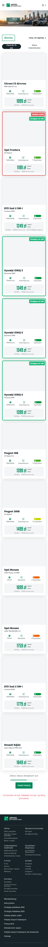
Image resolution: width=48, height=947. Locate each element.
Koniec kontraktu (10, 891)
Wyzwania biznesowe (34, 828)
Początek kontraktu (11, 888)
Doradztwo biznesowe (33, 855)
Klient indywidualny (34, 46)
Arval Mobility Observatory (30, 851)
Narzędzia (7, 882)
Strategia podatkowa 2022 (14, 907)
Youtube (28, 866)
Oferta (7, 828)
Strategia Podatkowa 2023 (14, 911)
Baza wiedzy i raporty (11, 869)
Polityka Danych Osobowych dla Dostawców (21, 932)
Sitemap (7, 936)
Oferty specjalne (10, 831)
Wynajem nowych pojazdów (10, 835)
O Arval (7, 860)
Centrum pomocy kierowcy (10, 885)
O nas (6, 864)
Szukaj (8, 38)
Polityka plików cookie (13, 915)
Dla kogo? (28, 831)
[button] (37, 38)
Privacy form (9, 924)
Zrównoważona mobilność (10, 846)
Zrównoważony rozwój (12, 856)
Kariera (6, 866)
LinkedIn (28, 869)
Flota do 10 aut (11, 46)
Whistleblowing (10, 899)
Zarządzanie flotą (31, 834)
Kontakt (28, 860)
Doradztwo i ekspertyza (30, 846)
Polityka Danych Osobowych (15, 920)
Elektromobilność (10, 853)
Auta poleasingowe (11, 838)
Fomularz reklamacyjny (33, 874)
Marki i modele (9, 841)
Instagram (28, 871)
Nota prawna (9, 903)
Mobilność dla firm (10, 850)
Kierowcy (8, 879)
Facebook (28, 864)
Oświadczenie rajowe (12, 928)
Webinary (7, 871)
